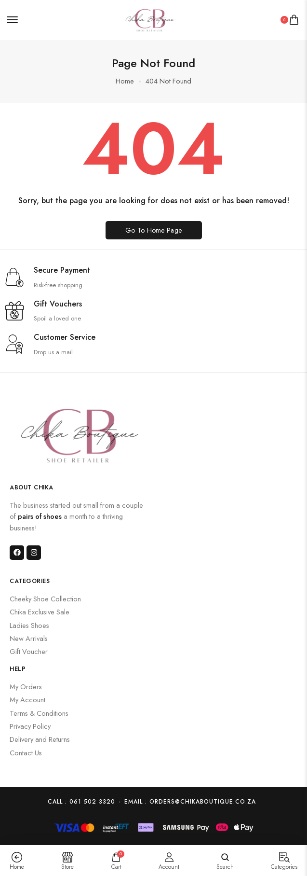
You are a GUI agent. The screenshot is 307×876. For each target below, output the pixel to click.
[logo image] (150, 19)
